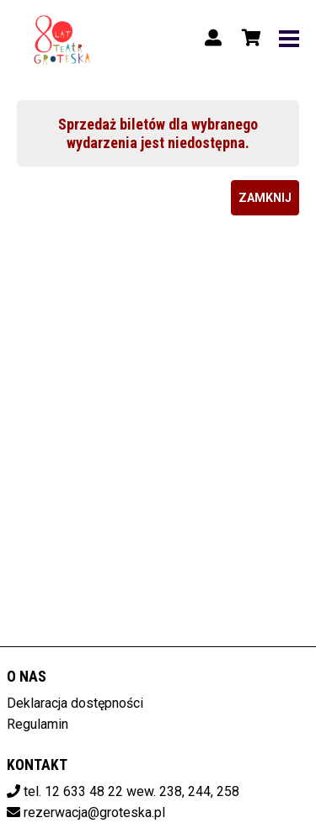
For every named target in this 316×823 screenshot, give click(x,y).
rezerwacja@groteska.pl (94, 812)
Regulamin (37, 724)
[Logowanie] (213, 37)
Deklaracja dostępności (75, 703)
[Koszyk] (248, 38)
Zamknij (265, 197)
